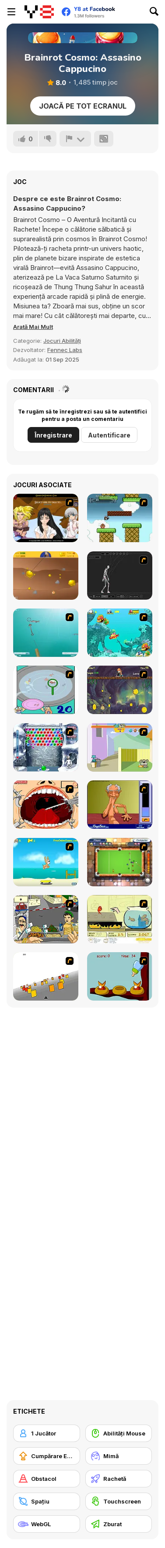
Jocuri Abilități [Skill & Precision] (62, 340)
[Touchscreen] (118, 1501)
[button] (33, 326)
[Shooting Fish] (45, 632)
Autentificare (109, 435)
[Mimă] (118, 1456)
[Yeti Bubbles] (45, 747)
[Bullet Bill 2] (119, 518)
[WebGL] (46, 1524)
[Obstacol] (46, 1478)
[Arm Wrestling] (119, 804)
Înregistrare (53, 435)
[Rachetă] (118, 1478)
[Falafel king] (45, 919)
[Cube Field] (45, 976)
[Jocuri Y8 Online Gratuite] (39, 11)
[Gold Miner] (45, 575)
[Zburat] (118, 1524)
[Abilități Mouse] (118, 1433)
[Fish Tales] (119, 632)
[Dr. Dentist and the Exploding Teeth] (45, 804)
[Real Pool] (119, 862)
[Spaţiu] (46, 1501)
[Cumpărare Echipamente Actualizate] (46, 1456)
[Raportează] (75, 139)
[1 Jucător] (46, 1433)
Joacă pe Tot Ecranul (82, 106)
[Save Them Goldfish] (119, 919)
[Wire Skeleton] (119, 575)
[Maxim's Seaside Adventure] (45, 862)
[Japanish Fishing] (45, 690)
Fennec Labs (64, 349)
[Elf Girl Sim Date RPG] (45, 518)
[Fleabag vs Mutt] (119, 747)
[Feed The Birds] (119, 976)
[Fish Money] (119, 690)
